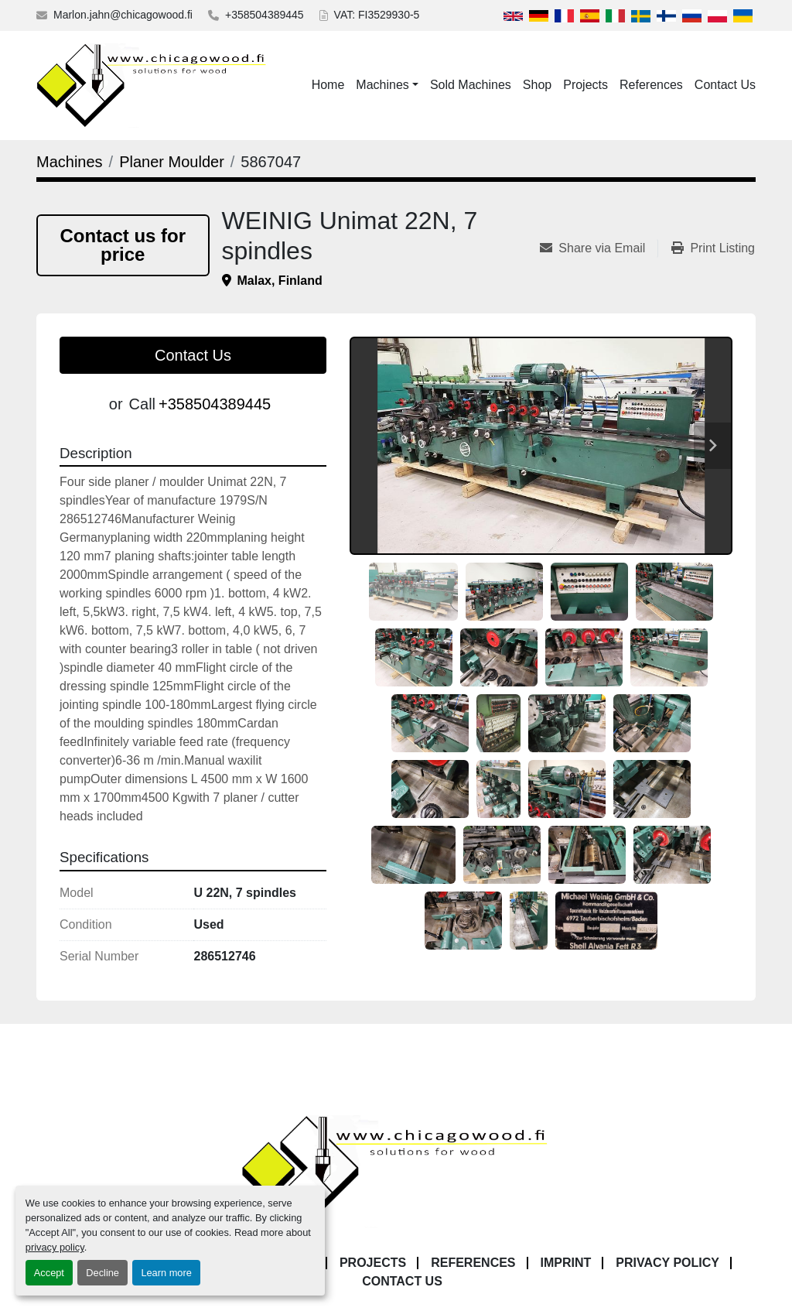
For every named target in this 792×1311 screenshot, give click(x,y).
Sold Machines (470, 84)
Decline (102, 1272)
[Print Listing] (713, 248)
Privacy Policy (667, 1262)
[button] (387, 85)
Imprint (566, 1262)
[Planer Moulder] (171, 161)
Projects (585, 84)
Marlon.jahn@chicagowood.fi (123, 15)
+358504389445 (264, 15)
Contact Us (725, 84)
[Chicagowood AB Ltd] (396, 1170)
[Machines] (69, 161)
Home (328, 84)
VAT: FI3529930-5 (377, 15)
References (651, 84)
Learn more (166, 1272)
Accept (49, 1272)
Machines (382, 84)
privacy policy (55, 1247)
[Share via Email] (598, 248)
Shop (537, 84)
